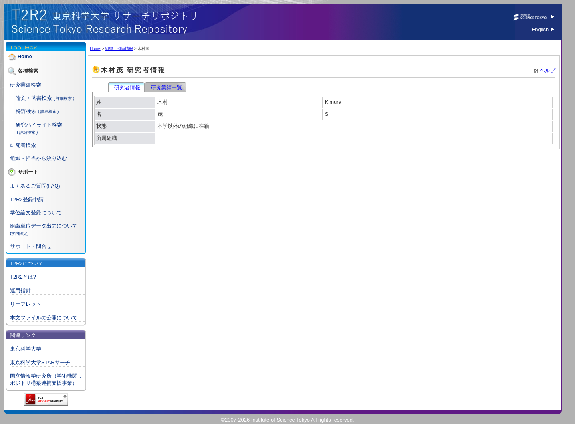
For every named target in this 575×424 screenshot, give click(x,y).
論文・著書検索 (34, 98)
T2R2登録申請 (27, 199)
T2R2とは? (23, 277)
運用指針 (20, 290)
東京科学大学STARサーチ (40, 362)
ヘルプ (544, 70)
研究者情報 (127, 88)
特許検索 (26, 111)
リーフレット (25, 304)
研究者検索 (23, 145)
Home (25, 56)
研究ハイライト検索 (39, 125)
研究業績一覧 (166, 88)
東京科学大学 (25, 349)
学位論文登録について (36, 213)
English (543, 29)
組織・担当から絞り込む (38, 158)
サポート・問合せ (31, 246)
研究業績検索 (25, 85)
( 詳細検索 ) (64, 98)
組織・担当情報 (119, 48)
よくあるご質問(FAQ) (35, 186)
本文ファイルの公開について (43, 318)
